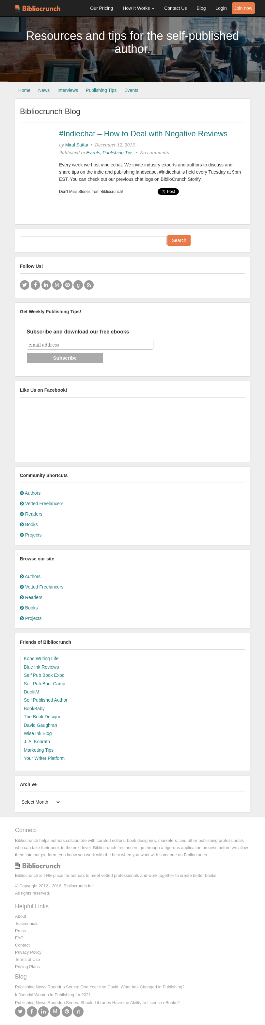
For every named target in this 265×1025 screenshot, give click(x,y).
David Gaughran (40, 725)
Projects (30, 535)
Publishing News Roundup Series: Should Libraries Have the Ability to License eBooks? (97, 1002)
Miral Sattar (77, 144)
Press (20, 930)
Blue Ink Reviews (41, 667)
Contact (22, 945)
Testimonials (27, 923)
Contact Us (175, 8)
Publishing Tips (101, 90)
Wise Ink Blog (38, 733)
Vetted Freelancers (41, 503)
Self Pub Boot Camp (44, 683)
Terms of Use (27, 959)
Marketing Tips (39, 750)
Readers (31, 514)
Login (220, 8)
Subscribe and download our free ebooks (78, 331)
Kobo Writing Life (41, 658)
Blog (201, 8)
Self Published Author (46, 700)
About (20, 916)
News (44, 90)
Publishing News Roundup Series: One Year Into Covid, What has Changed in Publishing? (100, 986)
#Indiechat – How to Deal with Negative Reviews (143, 133)
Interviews (67, 90)
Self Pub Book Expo (44, 675)
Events (131, 90)
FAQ (19, 937)
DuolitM (31, 691)
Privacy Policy (28, 952)
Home (24, 90)
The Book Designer (43, 716)
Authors (30, 493)
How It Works (138, 8)
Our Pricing (101, 8)
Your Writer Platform (44, 758)
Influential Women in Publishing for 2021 (53, 994)
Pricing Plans (27, 966)
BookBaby (34, 708)
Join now (243, 8)
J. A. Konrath (37, 741)
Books (29, 524)
